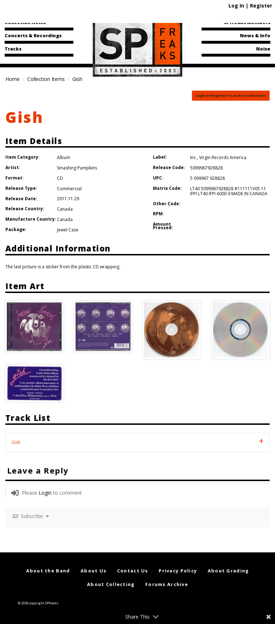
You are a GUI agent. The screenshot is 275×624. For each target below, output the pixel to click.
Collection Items (25, 22)
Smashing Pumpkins (77, 168)
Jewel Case (67, 230)
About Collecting (111, 584)
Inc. (193, 157)
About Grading (228, 570)
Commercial (69, 189)
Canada (65, 209)
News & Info (255, 35)
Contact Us (132, 570)
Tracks (13, 48)
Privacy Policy (178, 570)
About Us (93, 570)
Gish (24, 117)
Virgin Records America (222, 157)
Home (12, 79)
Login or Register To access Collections (231, 95)
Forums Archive (166, 584)
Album (63, 157)
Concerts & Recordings (33, 35)
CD (60, 178)
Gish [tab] (15, 442)
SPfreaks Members (247, 22)
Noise (263, 48)
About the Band (48, 570)
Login (45, 492)
